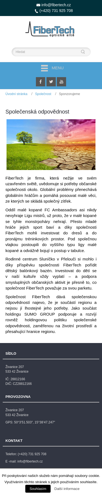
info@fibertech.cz (56, 5)
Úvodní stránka (16, 94)
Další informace (67, 489)
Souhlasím (38, 489)
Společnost (43, 94)
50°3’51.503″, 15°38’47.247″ (34, 422)
